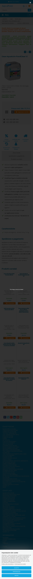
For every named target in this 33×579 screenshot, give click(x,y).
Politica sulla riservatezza (8, 564)
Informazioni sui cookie (20, 564)
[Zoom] (26, 2)
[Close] (30, 2)
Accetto (16, 567)
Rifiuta (16, 575)
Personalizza (16, 571)
